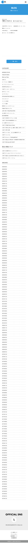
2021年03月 (4, 318)
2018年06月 (4, 397)
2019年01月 (4, 380)
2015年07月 (4, 481)
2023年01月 (4, 265)
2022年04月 (4, 286)
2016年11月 (4, 443)
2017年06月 (4, 426)
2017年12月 (4, 411)
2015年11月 (4, 472)
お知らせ (4, 79)
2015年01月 (4, 496)
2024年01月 (4, 236)
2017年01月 (4, 438)
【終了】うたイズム (6, 134)
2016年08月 (4, 450)
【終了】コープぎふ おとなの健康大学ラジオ (11, 132)
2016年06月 (4, 455)
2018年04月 (4, 402)
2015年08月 (4, 479)
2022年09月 (4, 274)
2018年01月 (4, 409)
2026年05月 (4, 169)
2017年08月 (4, 421)
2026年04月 (4, 171)
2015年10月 (4, 474)
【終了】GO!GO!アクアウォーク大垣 (9, 118)
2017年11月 (4, 414)
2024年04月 (4, 229)
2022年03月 (4, 289)
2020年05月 (4, 342)
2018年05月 (4, 399)
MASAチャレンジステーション (8, 106)
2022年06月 (4, 282)
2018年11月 (4, 385)
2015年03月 (4, 491)
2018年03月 (4, 404)
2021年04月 (4, 315)
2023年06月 (4, 253)
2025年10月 (4, 185)
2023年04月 (4, 258)
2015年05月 (4, 486)
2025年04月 (4, 200)
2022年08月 (4, 277)
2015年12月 (4, 469)
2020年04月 (4, 344)
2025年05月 (4, 198)
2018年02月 (4, 407)
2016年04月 (4, 460)
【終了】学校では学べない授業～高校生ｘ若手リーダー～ (14, 127)
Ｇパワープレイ (5, 94)
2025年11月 (4, 183)
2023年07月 (4, 250)
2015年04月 (4, 488)
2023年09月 (4, 246)
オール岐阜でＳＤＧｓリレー (8, 122)
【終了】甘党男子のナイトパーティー (9, 150)
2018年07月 (4, 395)
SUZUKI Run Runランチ (7, 86)
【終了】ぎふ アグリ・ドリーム (8, 158)
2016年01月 (4, 467)
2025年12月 (4, 181)
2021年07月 (4, 308)
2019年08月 (4, 363)
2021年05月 (4, 313)
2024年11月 (4, 212)
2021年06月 (4, 310)
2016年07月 (4, 452)
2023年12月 (4, 238)
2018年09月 (4, 390)
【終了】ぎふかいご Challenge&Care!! (10, 137)
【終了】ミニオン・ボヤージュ (8, 89)
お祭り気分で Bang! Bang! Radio (8, 110)
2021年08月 (4, 306)
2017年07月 (4, 424)
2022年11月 (4, 270)
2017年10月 (4, 416)
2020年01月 (4, 351)
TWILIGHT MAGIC (5, 74)
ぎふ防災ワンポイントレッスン (8, 113)
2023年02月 (4, 262)
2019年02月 (4, 378)
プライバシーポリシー (14, 534)
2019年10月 (4, 359)
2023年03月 (4, 260)
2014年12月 (4, 498)
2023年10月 (4, 243)
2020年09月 (4, 332)
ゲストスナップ (5, 98)
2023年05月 (4, 255)
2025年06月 (4, 195)
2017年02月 (4, 435)
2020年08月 (4, 335)
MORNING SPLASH (6, 72)
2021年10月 (4, 301)
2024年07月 (4, 222)
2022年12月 (4, 267)
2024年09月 (4, 217)
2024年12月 (4, 210)
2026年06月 (4, 166)
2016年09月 (4, 448)
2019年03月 (4, 375)
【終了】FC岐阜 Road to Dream (8, 125)
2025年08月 (4, 190)
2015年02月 (4, 493)
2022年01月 (4, 294)
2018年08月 (4, 392)
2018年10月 (4, 387)
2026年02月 (4, 176)
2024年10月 (4, 214)
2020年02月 (4, 349)
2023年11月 (4, 241)
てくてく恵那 (5, 103)
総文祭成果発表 (5, 115)
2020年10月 (4, 330)
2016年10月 (4, 445)
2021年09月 (4, 303)
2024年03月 (4, 231)
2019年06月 (4, 368)
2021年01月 (4, 323)
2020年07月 (4, 337)
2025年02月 (4, 205)
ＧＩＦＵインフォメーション (8, 84)
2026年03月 (4, 174)
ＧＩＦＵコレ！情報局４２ (7, 81)
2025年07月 (4, 193)
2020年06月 (4, 339)
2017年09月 (4, 419)
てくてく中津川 (5, 101)
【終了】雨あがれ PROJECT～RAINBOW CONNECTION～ (13, 139)
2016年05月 (4, 457)
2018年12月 (4, 383)
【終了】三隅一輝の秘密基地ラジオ (9, 120)
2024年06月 (4, 224)
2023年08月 (4, 248)
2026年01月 (4, 178)
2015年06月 (4, 484)
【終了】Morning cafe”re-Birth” (8, 142)
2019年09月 (4, 361)
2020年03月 (4, 347)
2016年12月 (4, 440)
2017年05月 (4, 428)
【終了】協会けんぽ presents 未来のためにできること (13, 155)
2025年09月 (4, 188)
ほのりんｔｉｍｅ (5, 91)
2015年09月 (4, 476)
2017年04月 (4, 431)
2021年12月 (4, 296)
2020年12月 (4, 325)
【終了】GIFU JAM (6, 130)
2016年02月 (4, 464)
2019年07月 (4, 366)
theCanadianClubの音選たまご (8, 96)
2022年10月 (4, 272)
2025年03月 (4, 202)
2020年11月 (4, 327)
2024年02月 (4, 234)
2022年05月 (4, 284)
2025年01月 (4, 207)
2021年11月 (4, 299)
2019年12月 (4, 354)
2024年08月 (4, 219)
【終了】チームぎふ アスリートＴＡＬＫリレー (11, 153)
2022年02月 (4, 291)
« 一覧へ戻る (14, 61)
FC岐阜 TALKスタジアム (7, 108)
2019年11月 (4, 356)
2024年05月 (4, 226)
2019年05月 (4, 371)
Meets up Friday (5, 77)
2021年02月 (4, 320)
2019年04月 (4, 373)
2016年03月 (4, 462)
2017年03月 (4, 433)
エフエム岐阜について (14, 532)
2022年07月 (4, 279)
